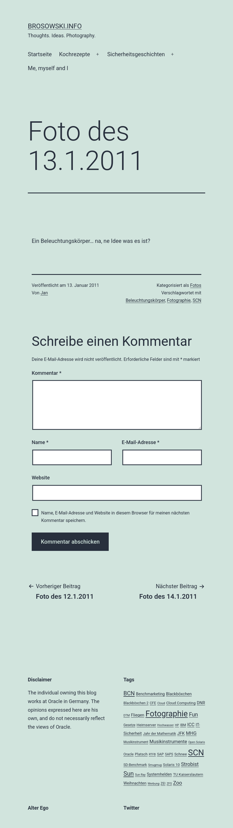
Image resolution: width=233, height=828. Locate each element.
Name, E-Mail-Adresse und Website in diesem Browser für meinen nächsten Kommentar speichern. (115, 516)
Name (40, 442)
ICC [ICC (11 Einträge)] (190, 724)
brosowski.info (55, 26)
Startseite (40, 54)
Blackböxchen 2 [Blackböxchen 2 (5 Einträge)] (135, 703)
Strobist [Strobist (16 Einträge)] (190, 764)
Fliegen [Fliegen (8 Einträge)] (137, 715)
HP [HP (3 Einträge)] (177, 725)
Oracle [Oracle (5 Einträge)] (128, 754)
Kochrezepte (74, 54)
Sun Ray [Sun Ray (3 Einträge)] (140, 775)
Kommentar (46, 373)
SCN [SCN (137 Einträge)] (196, 752)
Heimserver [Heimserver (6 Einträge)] (146, 725)
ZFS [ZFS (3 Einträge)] (169, 783)
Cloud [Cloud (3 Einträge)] (161, 703)
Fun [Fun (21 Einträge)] (193, 714)
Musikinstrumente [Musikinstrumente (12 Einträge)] (168, 741)
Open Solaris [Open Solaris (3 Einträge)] (196, 742)
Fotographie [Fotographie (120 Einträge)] (166, 713)
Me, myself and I (48, 68)
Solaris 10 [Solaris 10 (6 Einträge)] (171, 764)
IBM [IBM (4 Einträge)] (183, 725)
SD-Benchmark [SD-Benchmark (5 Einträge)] (135, 765)
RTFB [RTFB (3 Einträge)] (152, 754)
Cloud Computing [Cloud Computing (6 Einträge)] (181, 703)
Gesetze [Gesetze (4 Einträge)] (129, 725)
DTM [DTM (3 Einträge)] (126, 715)
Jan (44, 292)
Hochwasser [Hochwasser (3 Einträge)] (165, 725)
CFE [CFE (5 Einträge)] (153, 703)
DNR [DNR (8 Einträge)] (201, 702)
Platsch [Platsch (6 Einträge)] (141, 754)
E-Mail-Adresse (141, 442)
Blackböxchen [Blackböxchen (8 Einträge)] (179, 693)
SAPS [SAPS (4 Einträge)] (169, 754)
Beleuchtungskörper (145, 300)
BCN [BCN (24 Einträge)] (129, 693)
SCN (197, 300)
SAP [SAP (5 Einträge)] (160, 754)
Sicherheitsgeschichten (136, 54)
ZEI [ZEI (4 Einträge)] (163, 783)
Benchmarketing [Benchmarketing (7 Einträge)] (150, 694)
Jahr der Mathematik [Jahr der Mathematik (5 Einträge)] (159, 733)
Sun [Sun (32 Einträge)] (128, 773)
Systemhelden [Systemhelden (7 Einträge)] (159, 774)
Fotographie (179, 300)
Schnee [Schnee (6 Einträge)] (180, 754)
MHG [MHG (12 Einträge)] (191, 733)
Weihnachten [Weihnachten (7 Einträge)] (135, 783)
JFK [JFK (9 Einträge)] (181, 733)
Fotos (195, 285)
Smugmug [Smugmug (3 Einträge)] (155, 765)
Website (41, 477)
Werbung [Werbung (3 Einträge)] (153, 783)
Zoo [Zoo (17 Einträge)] (177, 783)
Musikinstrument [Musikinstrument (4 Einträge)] (135, 742)
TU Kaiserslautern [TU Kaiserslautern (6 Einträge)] (188, 774)
